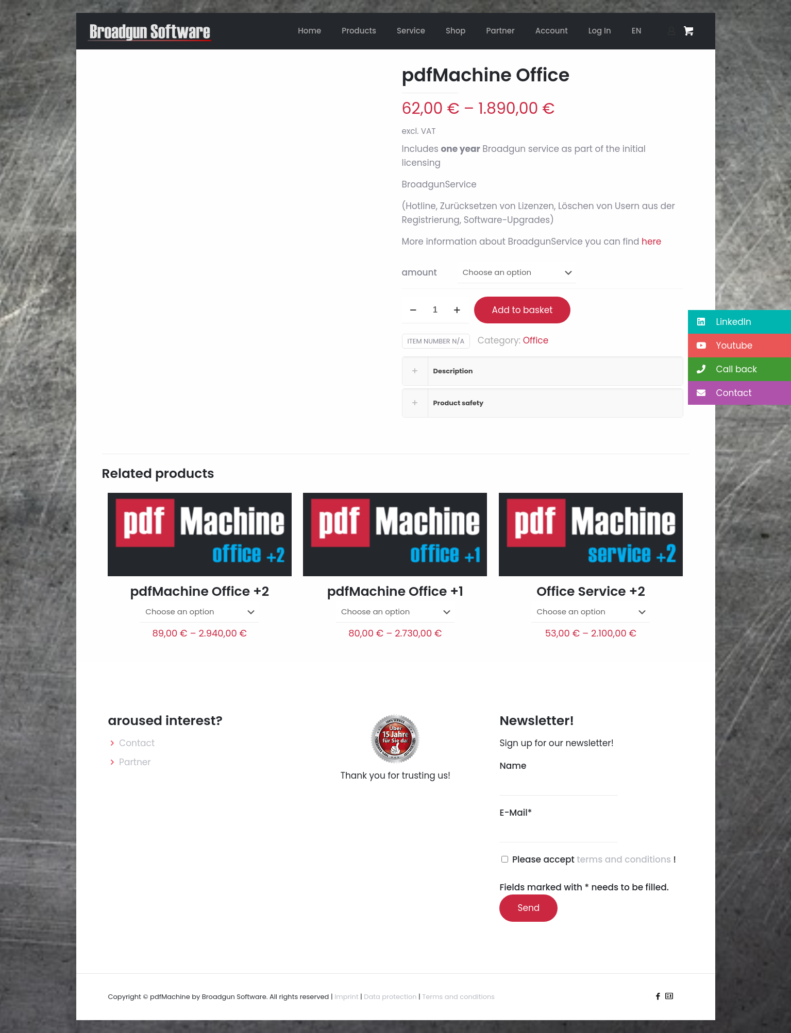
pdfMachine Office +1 (395, 591)
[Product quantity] (435, 310)
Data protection (390, 997)
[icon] (669, 996)
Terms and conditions (458, 997)
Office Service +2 (590, 591)
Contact (137, 743)
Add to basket (522, 310)
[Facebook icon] (658, 996)
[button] (739, 322)
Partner (135, 762)
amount (419, 272)
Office (536, 340)
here (651, 241)
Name (558, 778)
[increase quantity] (457, 310)
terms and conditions (625, 859)
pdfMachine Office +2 (199, 591)
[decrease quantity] (414, 310)
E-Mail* (558, 824)
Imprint (346, 997)
